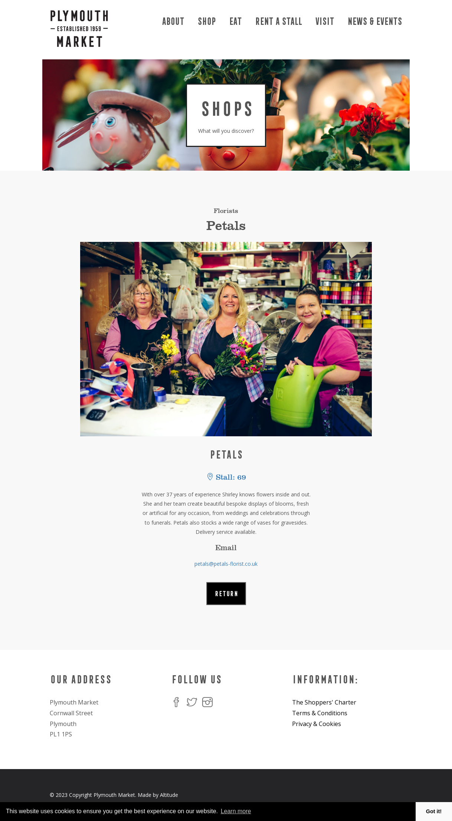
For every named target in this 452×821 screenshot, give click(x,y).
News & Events (374, 21)
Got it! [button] (434, 811)
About (172, 21)
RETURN (226, 593)
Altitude (169, 794)
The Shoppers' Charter (324, 702)
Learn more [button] (236, 811)
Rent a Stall (278, 21)
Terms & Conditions (319, 713)
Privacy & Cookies (316, 724)
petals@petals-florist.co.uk (226, 563)
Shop (206, 21)
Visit (324, 21)
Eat (235, 21)
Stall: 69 (226, 477)
